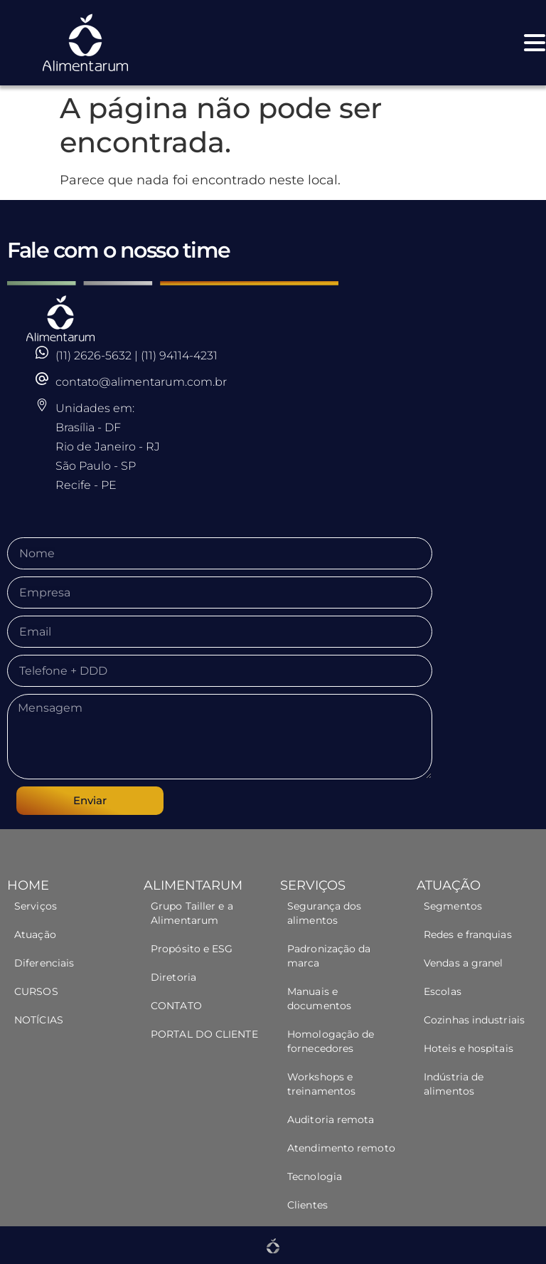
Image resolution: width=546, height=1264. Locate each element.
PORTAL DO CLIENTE (204, 1034)
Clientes (307, 1205)
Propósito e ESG (192, 948)
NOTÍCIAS (38, 1019)
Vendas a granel (463, 963)
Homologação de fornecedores (330, 1041)
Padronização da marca (329, 955)
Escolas (442, 991)
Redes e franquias (468, 934)
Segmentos (454, 906)
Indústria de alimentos (453, 1083)
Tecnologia (314, 1176)
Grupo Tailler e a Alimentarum (192, 913)
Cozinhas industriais (474, 1019)
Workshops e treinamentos (321, 1083)
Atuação (35, 934)
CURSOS (36, 991)
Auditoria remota (331, 1119)
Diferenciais (44, 963)
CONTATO (176, 1005)
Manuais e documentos (319, 998)
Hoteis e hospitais (468, 1048)
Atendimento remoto (341, 1148)
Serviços (35, 906)
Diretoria (173, 977)
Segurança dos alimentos (324, 913)
